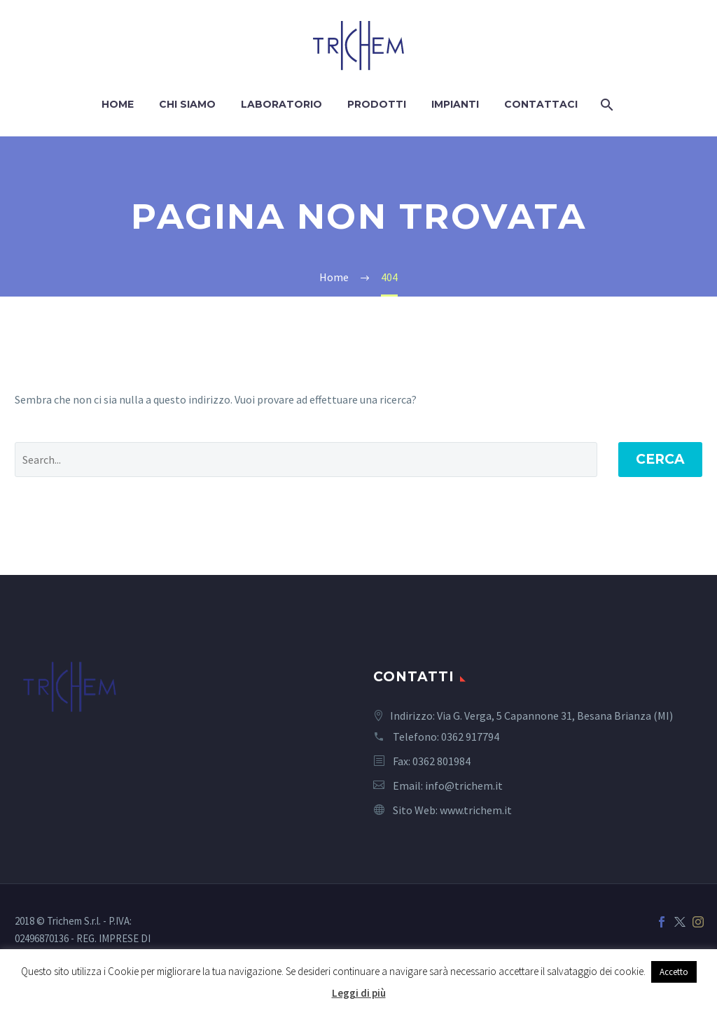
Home (118, 104)
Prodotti (376, 104)
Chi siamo (187, 104)
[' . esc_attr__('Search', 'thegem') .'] (306, 459)
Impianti (455, 104)
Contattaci (541, 104)
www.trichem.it (476, 810)
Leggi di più (359, 993)
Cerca (660, 459)
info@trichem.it (464, 785)
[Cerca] (606, 104)
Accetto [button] (674, 972)
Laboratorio (281, 104)
